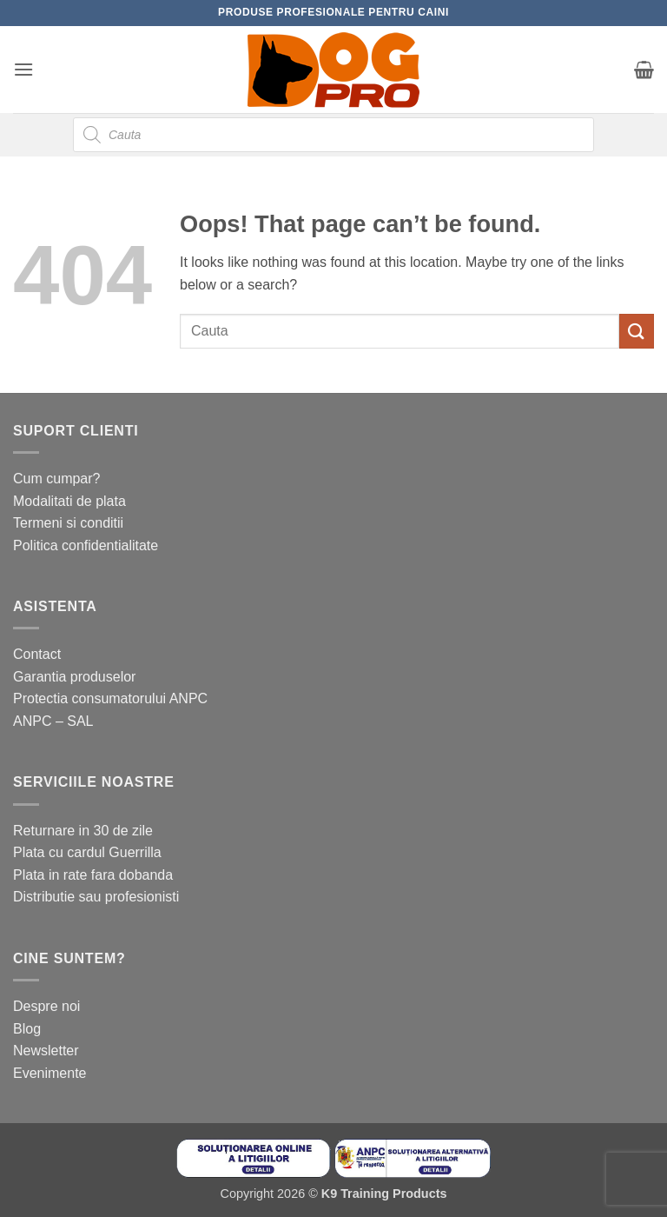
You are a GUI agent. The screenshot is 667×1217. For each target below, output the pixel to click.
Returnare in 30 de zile (83, 830)
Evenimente (50, 1073)
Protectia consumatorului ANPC (110, 698)
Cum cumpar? (56, 478)
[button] (23, 69)
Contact (37, 654)
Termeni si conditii (68, 522)
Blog (27, 1028)
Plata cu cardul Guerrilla (87, 852)
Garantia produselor (74, 676)
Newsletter (46, 1050)
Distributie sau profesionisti (96, 896)
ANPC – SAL (53, 721)
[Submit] (636, 331)
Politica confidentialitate (85, 545)
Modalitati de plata (69, 501)
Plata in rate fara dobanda (93, 875)
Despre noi (46, 1006)
